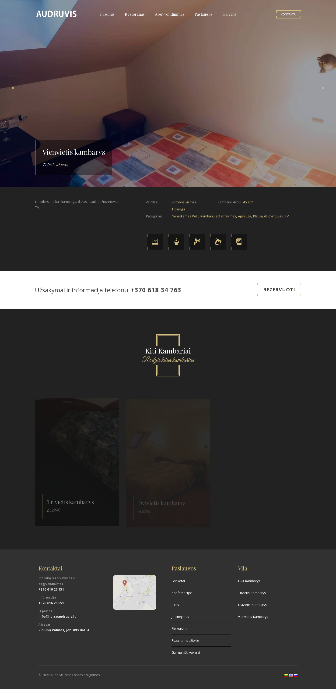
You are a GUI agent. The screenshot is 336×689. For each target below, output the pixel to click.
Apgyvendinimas (169, 14)
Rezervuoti (279, 289)
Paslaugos (203, 14)
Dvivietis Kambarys (252, 604)
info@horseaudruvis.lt (57, 616)
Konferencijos (182, 593)
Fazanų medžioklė (185, 640)
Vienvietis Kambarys (253, 616)
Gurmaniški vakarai (186, 652)
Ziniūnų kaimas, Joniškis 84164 (63, 630)
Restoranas (135, 14)
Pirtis (175, 604)
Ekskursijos (180, 628)
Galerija (229, 14)
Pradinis (107, 14)
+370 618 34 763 (156, 290)
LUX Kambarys (249, 581)
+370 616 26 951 (51, 589)
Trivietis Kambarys (252, 593)
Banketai (178, 581)
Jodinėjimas (180, 616)
